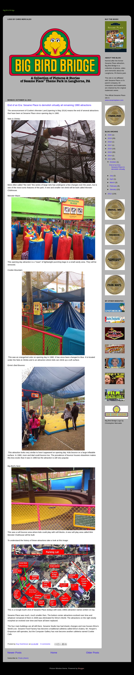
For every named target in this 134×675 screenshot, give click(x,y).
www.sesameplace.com (114, 100)
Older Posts (92, 652)
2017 (110, 145)
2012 (110, 194)
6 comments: (45, 644)
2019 (110, 138)
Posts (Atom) (23, 658)
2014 (110, 156)
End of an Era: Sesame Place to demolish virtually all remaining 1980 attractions (49, 105)
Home (54, 652)
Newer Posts (14, 652)
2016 (110, 149)
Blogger (81, 668)
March (112, 182)
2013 (110, 159)
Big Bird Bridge (9, 10)
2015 (110, 152)
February (113, 186)
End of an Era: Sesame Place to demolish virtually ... (117, 168)
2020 (110, 135)
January (113, 189)
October (113, 162)
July (111, 176)
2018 (110, 142)
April (112, 179)
